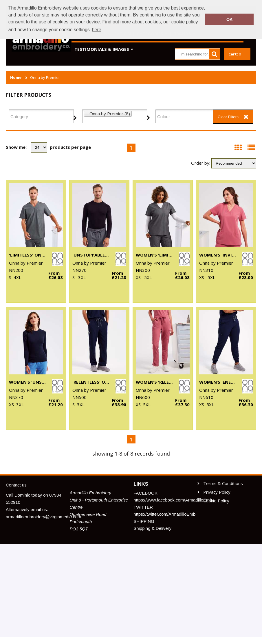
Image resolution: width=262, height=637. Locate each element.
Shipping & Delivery (152, 528)
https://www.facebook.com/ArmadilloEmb (162, 499)
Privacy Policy (216, 492)
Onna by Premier (45, 77)
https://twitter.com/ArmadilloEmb (162, 514)
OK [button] (229, 19)
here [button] (96, 29)
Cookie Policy (216, 501)
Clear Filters (228, 117)
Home (15, 77)
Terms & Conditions (223, 483)
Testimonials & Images (101, 49)
